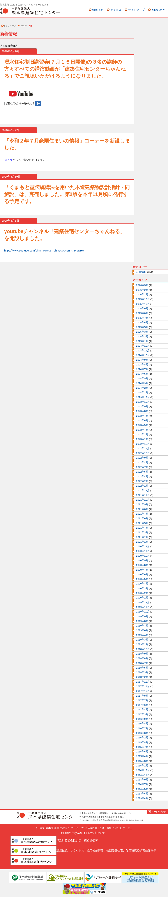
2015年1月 (142, 765)
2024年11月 (143, 350)
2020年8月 (142, 565)
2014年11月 (143, 775)
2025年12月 (143, 299)
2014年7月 (142, 784)
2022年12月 (143, 444)
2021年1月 (142, 541)
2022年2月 (142, 481)
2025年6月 (142, 322)
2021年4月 (142, 527)
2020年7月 (142, 569)
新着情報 (141, 272)
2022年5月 (142, 471)
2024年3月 (142, 383)
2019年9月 (142, 616)
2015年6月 (142, 751)
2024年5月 (142, 378)
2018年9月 (142, 653)
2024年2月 (142, 387)
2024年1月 (142, 392)
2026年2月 (142, 290)
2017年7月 (142, 700)
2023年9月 (142, 406)
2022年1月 (142, 485)
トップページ (10, 26)
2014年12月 (143, 770)
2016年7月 (142, 728)
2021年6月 (142, 518)
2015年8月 (142, 742)
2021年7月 (142, 513)
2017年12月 (143, 681)
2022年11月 (143, 448)
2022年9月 (142, 457)
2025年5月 (142, 327)
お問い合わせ (159, 9)
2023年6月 (142, 420)
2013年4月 (142, 798)
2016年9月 (142, 719)
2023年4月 (142, 429)
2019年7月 (142, 625)
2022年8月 (142, 462)
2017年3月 (142, 714)
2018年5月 (142, 667)
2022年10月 (143, 453)
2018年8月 (142, 658)
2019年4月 (142, 635)
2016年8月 (142, 723)
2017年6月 (142, 705)
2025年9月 (142, 308)
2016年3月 (142, 733)
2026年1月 (142, 294)
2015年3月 (142, 761)
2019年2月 (142, 644)
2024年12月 (143, 345)
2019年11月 (143, 607)
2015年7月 (142, 747)
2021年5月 (142, 523)
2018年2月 (142, 677)
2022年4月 (142, 476)
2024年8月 (142, 364)
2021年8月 (142, 509)
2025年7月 (142, 318)
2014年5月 (142, 789)
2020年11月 (143, 551)
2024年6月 (142, 373)
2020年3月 (142, 588)
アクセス (115, 9)
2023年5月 (142, 425)
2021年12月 (143, 490)
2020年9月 (142, 560)
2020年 (24, 26)
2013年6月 (142, 793)
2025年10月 (143, 304)
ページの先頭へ (159, 811)
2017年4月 (142, 709)
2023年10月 (143, 401)
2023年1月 (142, 439)
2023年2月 (142, 434)
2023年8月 (142, 411)
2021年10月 (143, 499)
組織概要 (97, 9)
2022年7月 (142, 467)
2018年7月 (142, 663)
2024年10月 (143, 355)
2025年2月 (142, 336)
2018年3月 (142, 672)
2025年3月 (142, 331)
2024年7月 (142, 369)
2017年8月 (142, 695)
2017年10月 (143, 691)
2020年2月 (142, 593)
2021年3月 (142, 532)
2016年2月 (142, 737)
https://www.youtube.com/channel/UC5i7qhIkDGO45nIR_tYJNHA (44, 250)
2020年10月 (143, 555)
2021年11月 (143, 495)
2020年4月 (142, 583)
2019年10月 (143, 611)
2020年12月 (143, 546)
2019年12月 (143, 602)
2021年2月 (142, 537)
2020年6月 (142, 574)
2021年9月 (142, 504)
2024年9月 (142, 359)
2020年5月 (142, 579)
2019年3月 (142, 639)
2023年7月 (142, 415)
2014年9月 (142, 779)
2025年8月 (142, 313)
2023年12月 (143, 397)
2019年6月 (142, 630)
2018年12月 (143, 649)
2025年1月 (142, 341)
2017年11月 (143, 686)
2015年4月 (142, 756)
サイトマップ (136, 9)
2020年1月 (142, 597)
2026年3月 (142, 285)
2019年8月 (142, 621)
